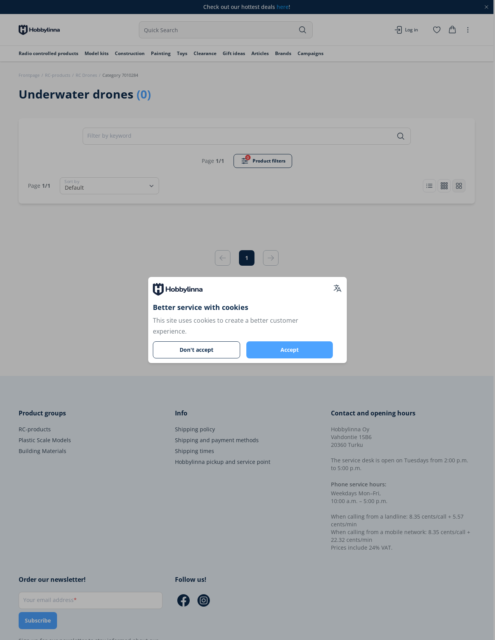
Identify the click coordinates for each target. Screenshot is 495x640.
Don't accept (196, 349)
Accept (289, 349)
